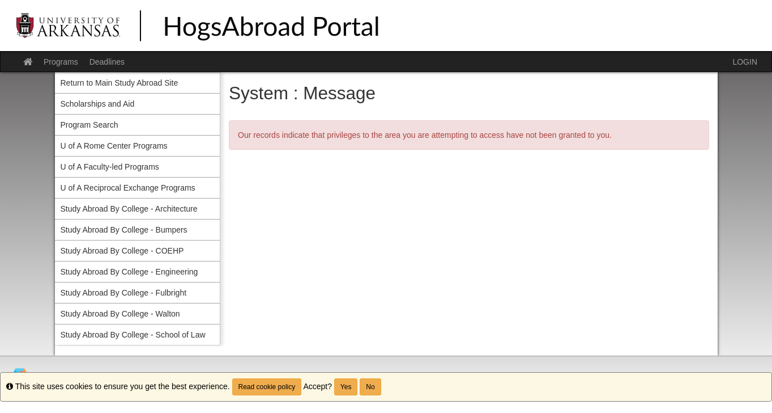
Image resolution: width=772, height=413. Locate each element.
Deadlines (107, 61)
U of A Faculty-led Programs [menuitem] (110, 166)
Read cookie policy (267, 387)
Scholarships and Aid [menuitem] (98, 103)
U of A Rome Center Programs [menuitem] (114, 145)
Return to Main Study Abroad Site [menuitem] (119, 82)
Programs (61, 61)
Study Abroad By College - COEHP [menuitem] (122, 250)
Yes (346, 387)
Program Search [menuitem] (89, 124)
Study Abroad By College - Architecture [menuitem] (129, 208)
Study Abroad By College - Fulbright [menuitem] (124, 292)
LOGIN (744, 61)
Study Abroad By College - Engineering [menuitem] (129, 271)
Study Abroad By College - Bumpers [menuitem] (124, 229)
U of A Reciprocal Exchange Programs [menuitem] (128, 187)
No (370, 387)
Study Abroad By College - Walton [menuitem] (120, 313)
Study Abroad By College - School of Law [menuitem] (133, 334)
